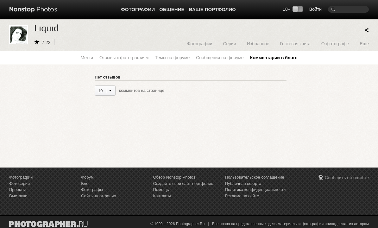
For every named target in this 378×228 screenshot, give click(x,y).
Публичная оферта (243, 183)
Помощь (161, 189)
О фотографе (335, 43)
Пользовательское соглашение (254, 177)
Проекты (17, 189)
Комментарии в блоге (274, 57)
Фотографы (92, 189)
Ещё (364, 43)
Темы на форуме (172, 57)
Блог (85, 183)
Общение (171, 9)
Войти (315, 9)
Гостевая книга (295, 43)
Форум (87, 177)
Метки (87, 57)
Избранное (258, 43)
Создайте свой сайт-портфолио (183, 183)
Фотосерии (19, 183)
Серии (229, 43)
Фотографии (138, 9)
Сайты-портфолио (98, 195)
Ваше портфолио (212, 9)
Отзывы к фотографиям (123, 57)
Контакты (162, 195)
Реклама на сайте (242, 195)
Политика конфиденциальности (255, 189)
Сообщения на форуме (219, 57)
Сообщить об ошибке (347, 177)
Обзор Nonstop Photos (174, 177)
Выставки (18, 195)
